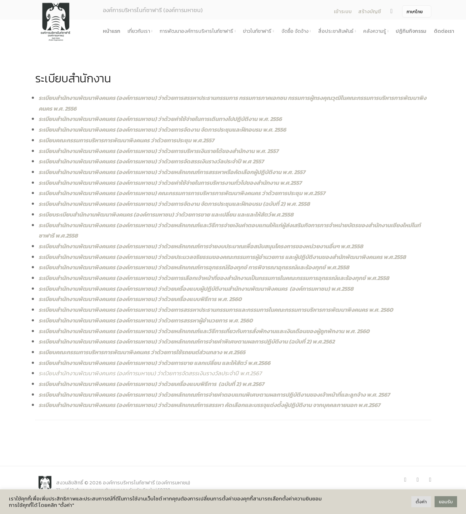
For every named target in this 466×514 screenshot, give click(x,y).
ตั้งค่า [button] (421, 501)
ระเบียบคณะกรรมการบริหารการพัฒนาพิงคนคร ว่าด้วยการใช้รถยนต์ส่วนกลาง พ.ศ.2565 (142, 352)
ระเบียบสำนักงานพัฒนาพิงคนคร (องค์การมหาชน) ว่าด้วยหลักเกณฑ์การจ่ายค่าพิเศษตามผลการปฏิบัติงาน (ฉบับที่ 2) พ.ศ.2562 (187, 341)
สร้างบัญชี (369, 11)
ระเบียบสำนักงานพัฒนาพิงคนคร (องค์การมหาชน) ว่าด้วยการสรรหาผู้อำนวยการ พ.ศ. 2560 (146, 320)
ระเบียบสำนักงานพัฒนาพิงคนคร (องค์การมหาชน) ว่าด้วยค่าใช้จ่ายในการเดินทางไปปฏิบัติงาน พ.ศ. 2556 (160, 118)
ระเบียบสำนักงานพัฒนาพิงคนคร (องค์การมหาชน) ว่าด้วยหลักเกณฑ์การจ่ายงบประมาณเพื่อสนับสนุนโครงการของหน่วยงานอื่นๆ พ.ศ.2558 (201, 246)
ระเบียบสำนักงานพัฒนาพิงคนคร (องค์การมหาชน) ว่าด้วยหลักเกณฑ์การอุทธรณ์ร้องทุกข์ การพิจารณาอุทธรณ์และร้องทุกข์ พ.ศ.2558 (194, 267)
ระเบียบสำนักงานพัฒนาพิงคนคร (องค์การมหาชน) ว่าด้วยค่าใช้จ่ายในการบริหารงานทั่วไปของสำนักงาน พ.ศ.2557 (170, 182)
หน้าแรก (111, 31)
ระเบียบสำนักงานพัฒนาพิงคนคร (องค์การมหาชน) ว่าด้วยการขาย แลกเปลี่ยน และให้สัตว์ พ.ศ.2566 (154, 362)
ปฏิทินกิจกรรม (411, 31)
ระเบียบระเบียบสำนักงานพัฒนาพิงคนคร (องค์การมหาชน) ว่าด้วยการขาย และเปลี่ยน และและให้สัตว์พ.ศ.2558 (166, 214)
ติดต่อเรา (444, 31)
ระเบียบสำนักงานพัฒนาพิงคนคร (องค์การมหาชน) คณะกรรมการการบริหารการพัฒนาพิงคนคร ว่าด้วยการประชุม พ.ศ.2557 (182, 193)
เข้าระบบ (343, 11)
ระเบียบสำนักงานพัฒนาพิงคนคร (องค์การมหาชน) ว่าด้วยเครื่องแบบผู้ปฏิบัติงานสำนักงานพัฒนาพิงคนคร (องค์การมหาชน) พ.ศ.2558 (196, 288)
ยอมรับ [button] (446, 501)
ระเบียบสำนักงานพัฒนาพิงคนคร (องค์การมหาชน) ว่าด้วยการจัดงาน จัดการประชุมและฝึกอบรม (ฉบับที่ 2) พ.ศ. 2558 (174, 203)
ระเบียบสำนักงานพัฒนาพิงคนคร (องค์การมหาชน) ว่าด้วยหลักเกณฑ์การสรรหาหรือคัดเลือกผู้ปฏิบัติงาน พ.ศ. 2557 (172, 172)
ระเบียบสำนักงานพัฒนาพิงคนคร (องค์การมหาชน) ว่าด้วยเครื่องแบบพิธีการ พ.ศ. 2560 (140, 299)
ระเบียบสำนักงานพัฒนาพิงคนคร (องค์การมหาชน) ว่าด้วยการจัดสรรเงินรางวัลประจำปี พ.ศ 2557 (151, 161)
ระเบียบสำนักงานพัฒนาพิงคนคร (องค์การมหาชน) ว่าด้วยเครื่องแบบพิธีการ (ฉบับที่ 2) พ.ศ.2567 (151, 384)
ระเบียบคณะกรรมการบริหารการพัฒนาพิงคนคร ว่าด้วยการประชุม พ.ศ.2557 (126, 140)
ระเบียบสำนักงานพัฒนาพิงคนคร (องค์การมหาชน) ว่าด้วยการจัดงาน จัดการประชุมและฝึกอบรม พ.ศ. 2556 (162, 129)
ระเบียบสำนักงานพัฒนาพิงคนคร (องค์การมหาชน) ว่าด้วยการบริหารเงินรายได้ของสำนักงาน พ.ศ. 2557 (159, 151)
